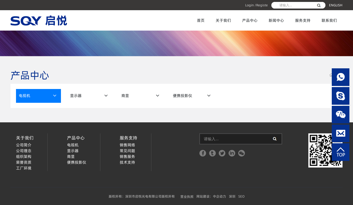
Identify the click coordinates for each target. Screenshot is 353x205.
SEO (241, 196)
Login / (250, 5)
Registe (262, 5)
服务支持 (303, 20)
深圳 (232, 196)
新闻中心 (276, 20)
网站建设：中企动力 (211, 196)
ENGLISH (336, 5)
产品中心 (250, 20)
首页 (201, 20)
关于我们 (223, 20)
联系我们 (329, 20)
